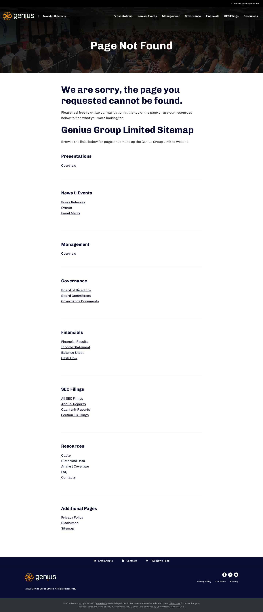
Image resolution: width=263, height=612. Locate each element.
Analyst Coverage (75, 466)
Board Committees (76, 296)
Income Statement (75, 347)
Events (66, 208)
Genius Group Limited (43, 588)
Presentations (122, 16)
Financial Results (74, 342)
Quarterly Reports (75, 410)
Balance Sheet (72, 353)
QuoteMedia (101, 603)
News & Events (147, 16)
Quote (66, 455)
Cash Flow (69, 358)
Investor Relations (54, 16)
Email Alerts (70, 213)
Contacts (68, 477)
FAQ (64, 472)
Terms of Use (177, 606)
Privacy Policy (72, 517)
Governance (193, 16)
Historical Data (73, 461)
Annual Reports (73, 404)
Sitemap (67, 528)
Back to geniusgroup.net (244, 3)
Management (171, 16)
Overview (68, 166)
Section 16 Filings (75, 415)
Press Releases (73, 202)
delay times (174, 603)
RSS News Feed (160, 560)
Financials (212, 16)
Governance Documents (80, 301)
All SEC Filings (72, 399)
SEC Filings (231, 16)
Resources (251, 16)
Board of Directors (76, 290)
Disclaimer (69, 523)
